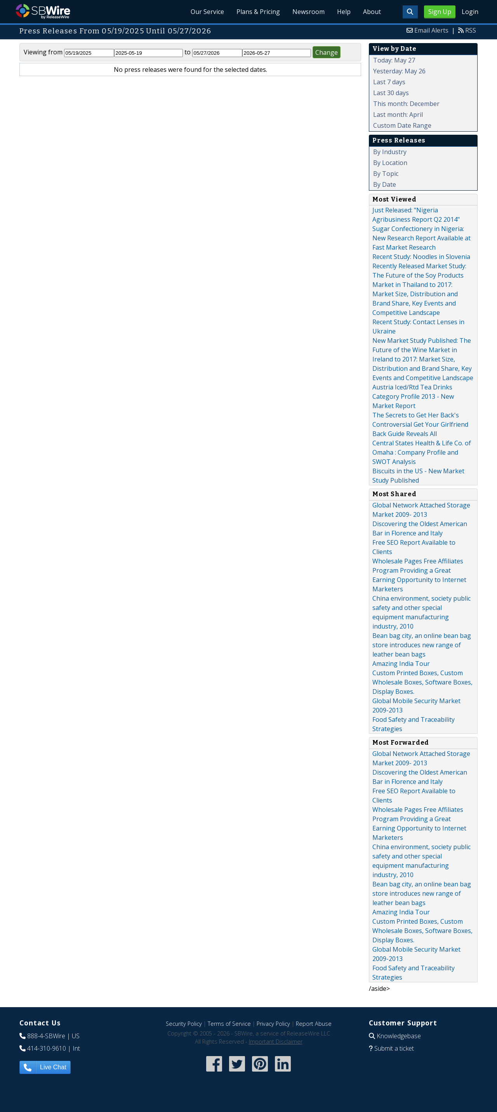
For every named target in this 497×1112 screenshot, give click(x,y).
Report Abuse (314, 1023)
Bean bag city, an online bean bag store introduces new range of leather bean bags (421, 645)
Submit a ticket (394, 1048)
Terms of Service (229, 1023)
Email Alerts (431, 30)
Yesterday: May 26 (399, 71)
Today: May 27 (394, 60)
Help (344, 11)
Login (470, 11)
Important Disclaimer (275, 1041)
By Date (384, 184)
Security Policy (184, 1023)
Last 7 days (389, 82)
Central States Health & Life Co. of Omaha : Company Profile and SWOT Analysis (421, 452)
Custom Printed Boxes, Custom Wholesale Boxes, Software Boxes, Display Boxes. (422, 682)
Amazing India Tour (401, 663)
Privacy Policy (273, 1023)
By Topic (385, 173)
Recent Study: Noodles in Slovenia (421, 256)
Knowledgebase (399, 1036)
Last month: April (398, 114)
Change (326, 52)
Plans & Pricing (258, 11)
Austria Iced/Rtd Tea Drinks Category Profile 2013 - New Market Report (413, 396)
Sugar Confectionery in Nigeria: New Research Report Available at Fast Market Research (421, 238)
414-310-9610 (46, 1048)
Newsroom (308, 11)
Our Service (207, 11)
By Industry (390, 152)
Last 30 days (391, 93)
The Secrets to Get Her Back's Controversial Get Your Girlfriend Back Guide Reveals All (420, 424)
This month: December (406, 103)
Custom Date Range (402, 125)
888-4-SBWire (46, 1036)
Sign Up (439, 11)
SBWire (43, 11)
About (372, 11)
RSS (470, 30)
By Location (390, 162)
